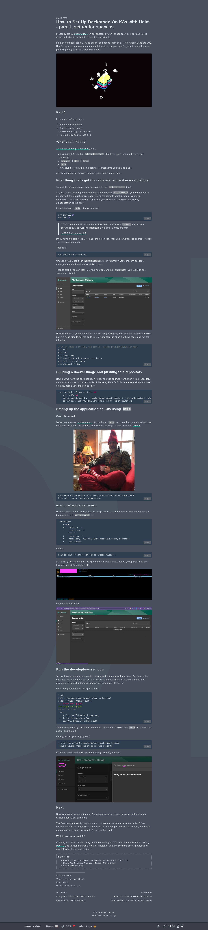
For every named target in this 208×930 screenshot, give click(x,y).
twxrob (136, 426)
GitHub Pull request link (73, 233)
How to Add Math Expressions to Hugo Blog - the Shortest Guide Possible (95, 860)
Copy (147, 218)
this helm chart (85, 422)
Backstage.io (81, 34)
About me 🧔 (88, 926)
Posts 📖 (52, 926)
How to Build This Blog (73, 866)
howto (81, 879)
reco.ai (60, 846)
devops (63, 879)
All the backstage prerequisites (72, 149)
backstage (73, 879)
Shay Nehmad (108, 913)
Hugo (105, 916)
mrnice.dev (32, 926)
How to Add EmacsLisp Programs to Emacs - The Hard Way (89, 863)
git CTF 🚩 (68, 926)
